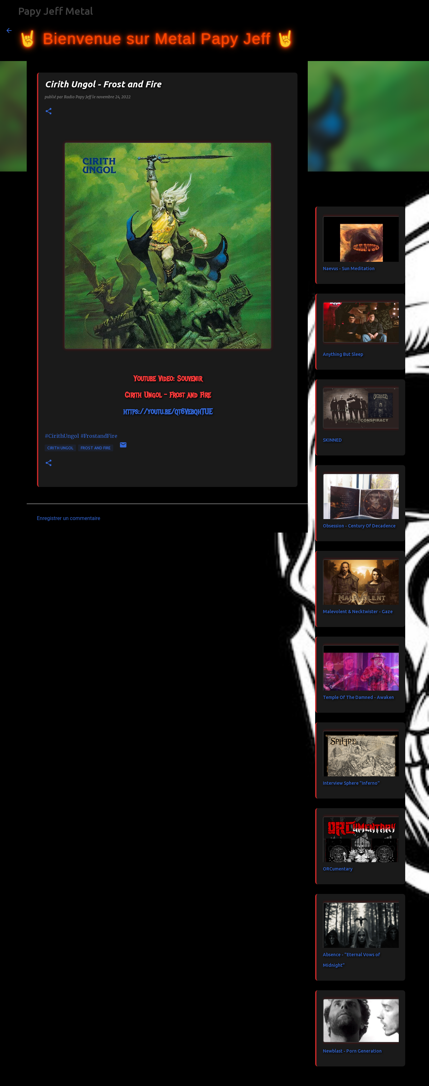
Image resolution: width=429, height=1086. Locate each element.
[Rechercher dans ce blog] (390, 30)
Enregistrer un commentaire (68, 518)
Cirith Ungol (60, 448)
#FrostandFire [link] (98, 436)
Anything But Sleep (343, 354)
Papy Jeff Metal (55, 11)
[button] (48, 111)
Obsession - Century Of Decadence (359, 525)
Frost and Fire (96, 448)
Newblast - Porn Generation (352, 1051)
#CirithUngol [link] (62, 436)
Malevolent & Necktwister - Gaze (358, 611)
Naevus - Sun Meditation (349, 268)
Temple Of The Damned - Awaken (358, 697)
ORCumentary (337, 868)
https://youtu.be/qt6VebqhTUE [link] (167, 411)
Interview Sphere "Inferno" (351, 783)
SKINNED (332, 440)
